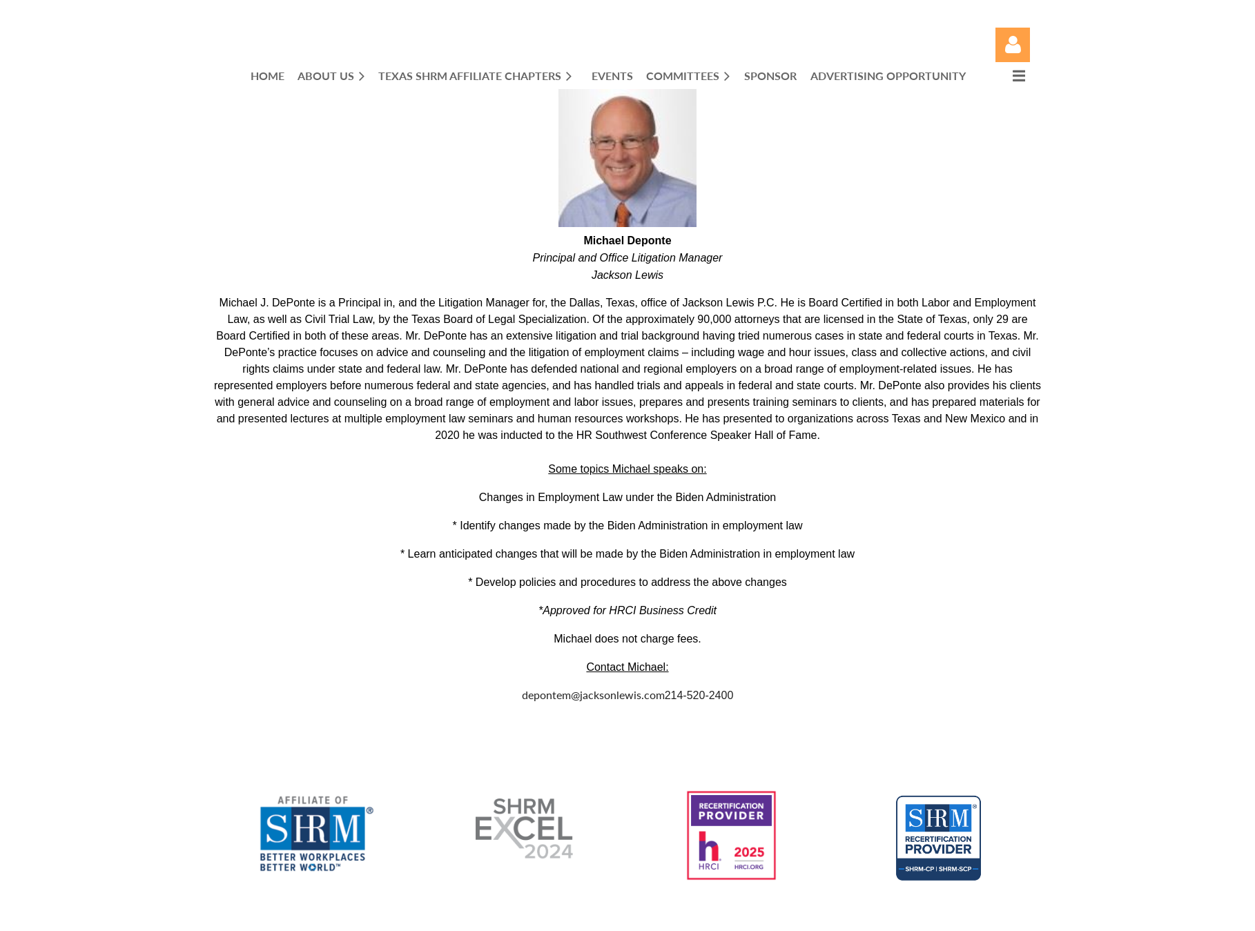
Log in (1012, 45)
